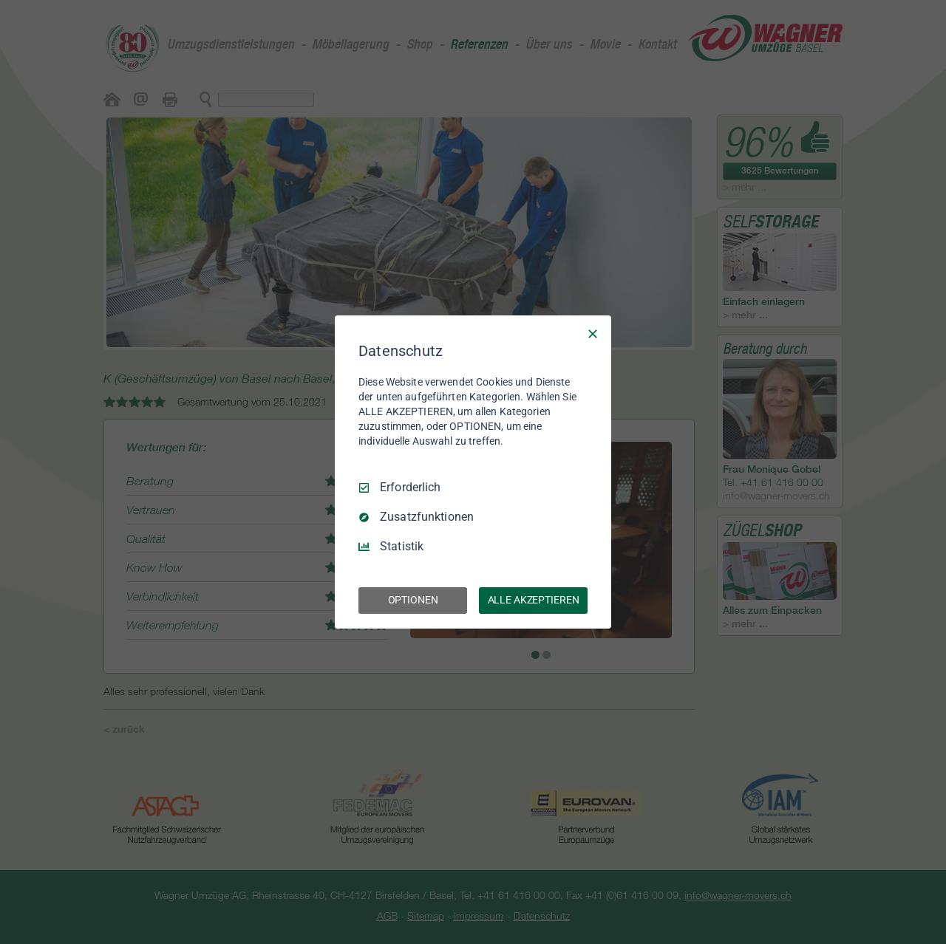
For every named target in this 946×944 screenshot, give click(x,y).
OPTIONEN (413, 600)
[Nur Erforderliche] (592, 333)
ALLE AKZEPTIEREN (533, 600)
